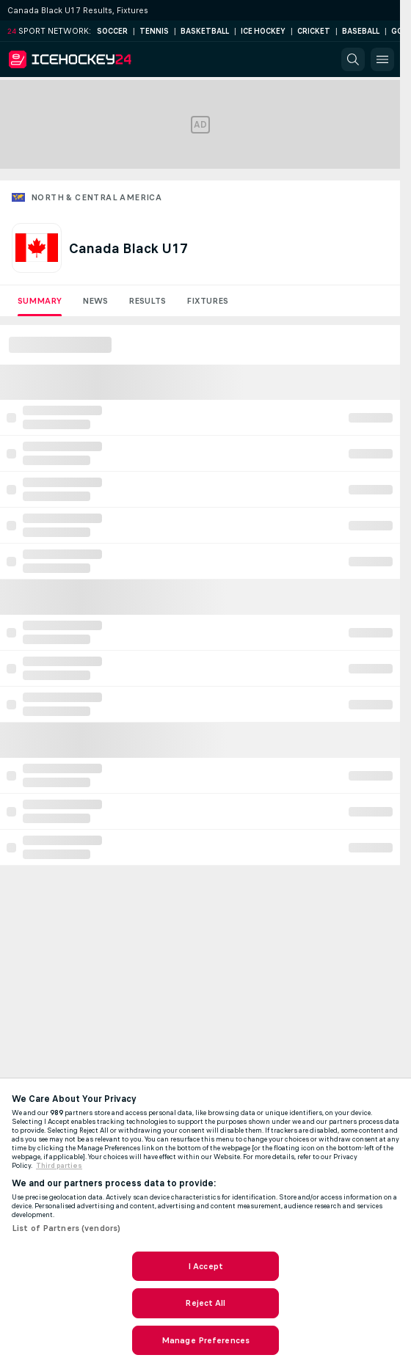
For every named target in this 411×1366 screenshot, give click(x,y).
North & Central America (96, 197)
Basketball (205, 31)
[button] (353, 59)
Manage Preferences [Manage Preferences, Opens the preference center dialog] (205, 1340)
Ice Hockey (263, 31)
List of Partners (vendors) (66, 1228)
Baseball (360, 31)
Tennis (154, 31)
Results (147, 301)
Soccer (112, 31)
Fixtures (207, 301)
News (95, 301)
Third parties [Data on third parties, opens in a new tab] (59, 1165)
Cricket (313, 31)
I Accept (205, 1266)
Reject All (205, 1303)
